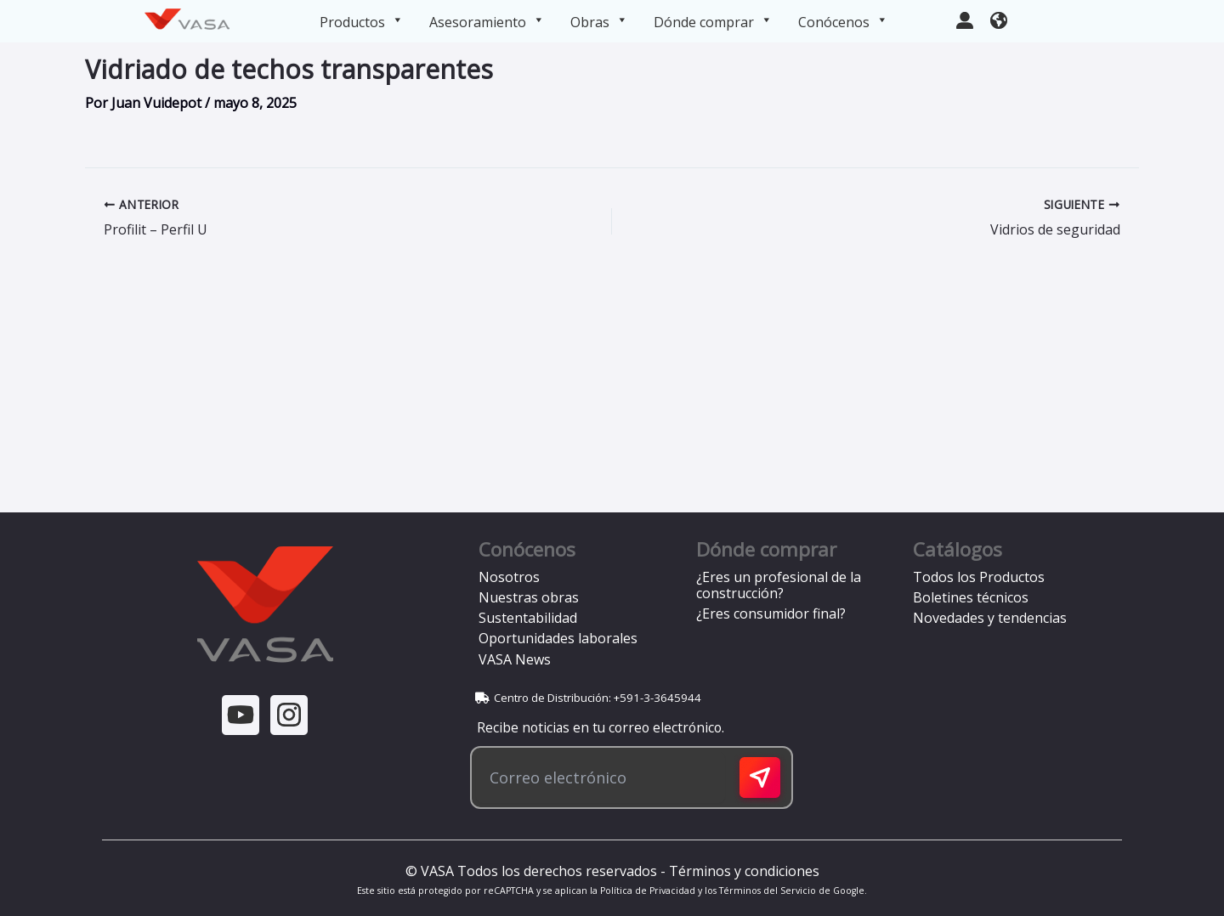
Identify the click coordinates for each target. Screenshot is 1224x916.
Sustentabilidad (528, 617)
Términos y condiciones (744, 871)
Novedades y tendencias (990, 617)
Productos (362, 22)
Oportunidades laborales (558, 638)
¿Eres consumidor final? (771, 613)
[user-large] (964, 18)
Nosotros (509, 577)
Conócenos (843, 22)
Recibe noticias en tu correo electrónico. (597, 727)
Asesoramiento (487, 22)
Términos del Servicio (767, 890)
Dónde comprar (713, 22)
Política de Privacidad (647, 890)
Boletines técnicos (970, 597)
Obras (599, 22)
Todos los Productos (979, 577)
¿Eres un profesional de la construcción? (778, 585)
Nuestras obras (529, 597)
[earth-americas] (998, 18)
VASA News (515, 659)
